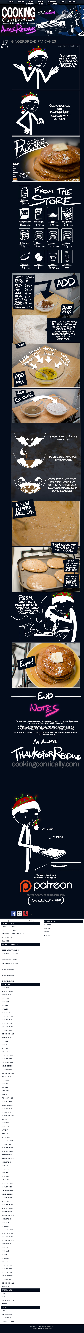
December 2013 (7, 1205)
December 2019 (7, 1023)
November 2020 (7, 991)
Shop (31, 2)
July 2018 (5, 1080)
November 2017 (7, 1109)
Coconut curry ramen (10, 950)
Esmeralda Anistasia (10, 953)
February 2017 (7, 1141)
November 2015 (7, 1194)
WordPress (48, 1328)
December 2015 (7, 1190)
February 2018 (7, 1098)
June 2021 (5, 988)
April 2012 (5, 1258)
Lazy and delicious (9, 930)
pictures (5, 1293)
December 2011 (7, 1272)
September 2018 (8, 1073)
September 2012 (8, 1240)
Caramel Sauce (8, 969)
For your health (8, 927)
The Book (42, 4)
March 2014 (6, 1201)
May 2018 (5, 1087)
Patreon (54, 4)
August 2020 (6, 995)
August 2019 (6, 1037)
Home (11, 2)
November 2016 (7, 1151)
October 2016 (7, 1155)
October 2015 (7, 1197)
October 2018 (7, 1069)
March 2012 (6, 1262)
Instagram (30, 4)
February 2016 (7, 1183)
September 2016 (8, 1158)
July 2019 (5, 1041)
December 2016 (7, 1148)
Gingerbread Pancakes (33, 41)
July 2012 (5, 1247)
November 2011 (7, 1276)
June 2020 (5, 1002)
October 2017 (7, 1112)
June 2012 (5, 1251)
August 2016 (6, 1162)
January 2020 (7, 1020)
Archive (21, 2)
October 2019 (7, 1030)
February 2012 (7, 1265)
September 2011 (8, 1283)
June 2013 (5, 1222)
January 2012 (7, 1269)
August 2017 (6, 1119)
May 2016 (5, 1173)
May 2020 (5, 1005)
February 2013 (7, 1230)
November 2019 (7, 1027)
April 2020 (5, 1009)
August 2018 (6, 1077)
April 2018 (5, 1091)
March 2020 (6, 1012)
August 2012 (6, 1244)
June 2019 (5, 1044)
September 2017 (8, 1116)
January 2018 (7, 1101)
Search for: (4, 921)
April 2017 (5, 1133)
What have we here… (10, 959)
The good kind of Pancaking (13, 934)
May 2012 (5, 1254)
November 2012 (7, 1237)
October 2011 (7, 1279)
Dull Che (5, 941)
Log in (4, 1310)
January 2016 (7, 1187)
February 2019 (7, 1055)
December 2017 (7, 1105)
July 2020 (5, 998)
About (40, 2)
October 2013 (7, 1212)
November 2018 (7, 1066)
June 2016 (5, 1169)
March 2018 (6, 1094)
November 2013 (7, 1208)
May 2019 (5, 1048)
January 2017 (7, 1144)
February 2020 (7, 1016)
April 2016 (5, 1176)
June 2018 (5, 1084)
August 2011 (6, 1286)
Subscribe (52, 2)
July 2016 (5, 1165)
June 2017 (5, 1126)
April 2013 (5, 1226)
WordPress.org (8, 1321)
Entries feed (7, 1314)
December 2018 (7, 1062)
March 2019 (6, 1052)
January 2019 (7, 1059)
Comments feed (8, 1318)
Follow (72, 2)
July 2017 (5, 1123)
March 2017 (6, 1137)
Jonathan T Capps (48, 1326)
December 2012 (7, 1233)
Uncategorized (8, 1300)
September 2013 (8, 1215)
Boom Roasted (7, 937)
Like (62, 2)
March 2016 (6, 1180)
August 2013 (6, 1219)
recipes (5, 1297)
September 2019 (8, 1034)
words (4, 1304)
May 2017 (5, 1130)
